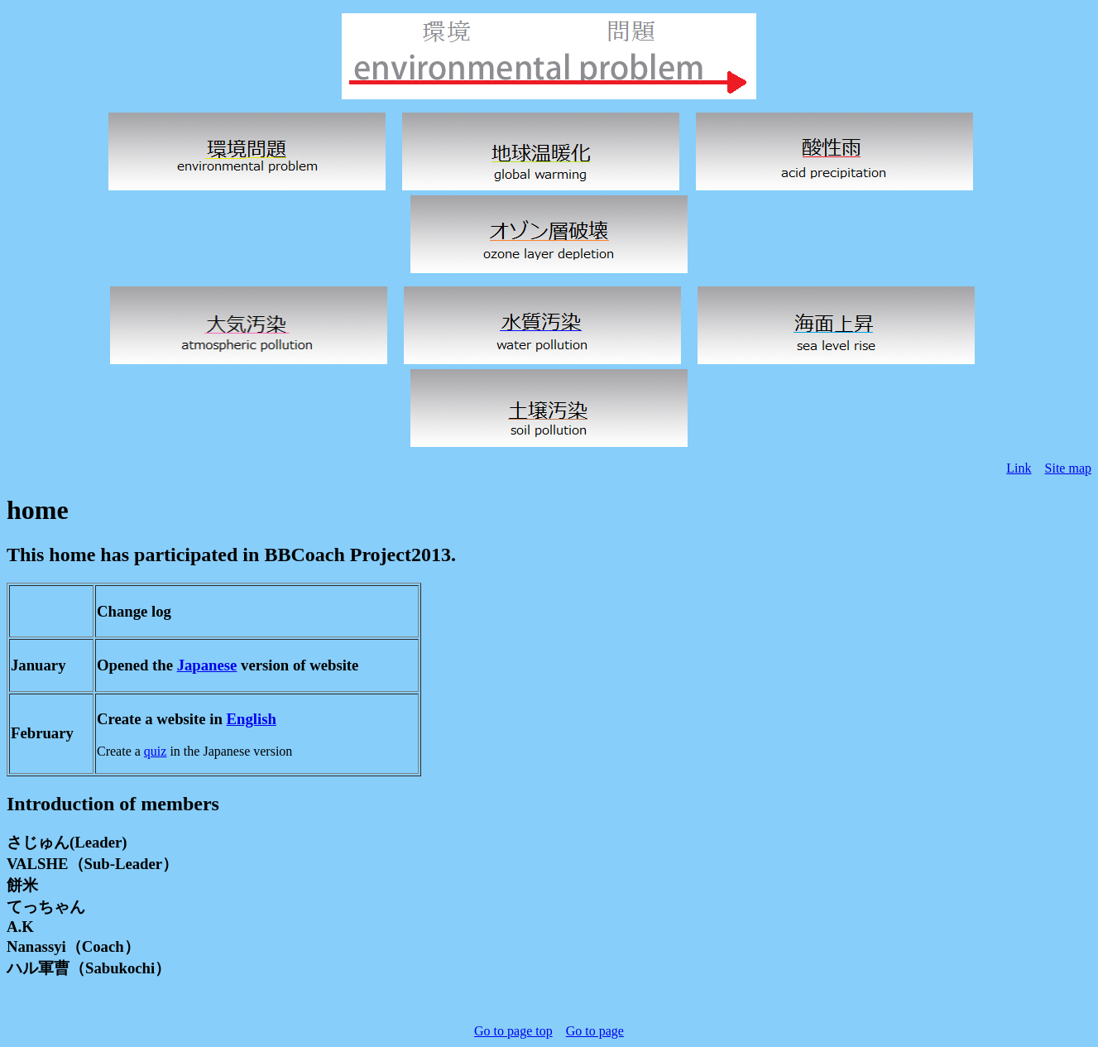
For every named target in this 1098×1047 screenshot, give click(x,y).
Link (1018, 468)
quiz (155, 751)
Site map (1068, 468)
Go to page (595, 1031)
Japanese (207, 665)
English (251, 719)
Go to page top (513, 1031)
